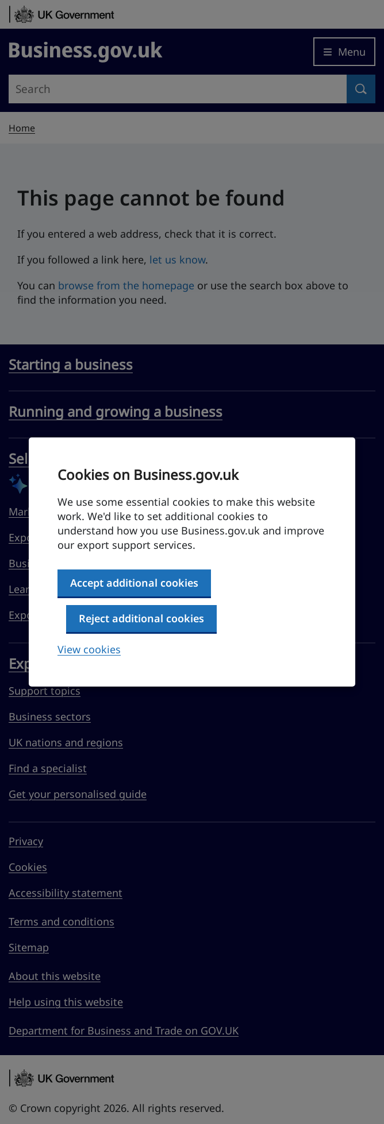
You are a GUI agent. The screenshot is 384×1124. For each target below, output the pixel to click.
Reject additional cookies (141, 618)
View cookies (89, 649)
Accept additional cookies (134, 583)
